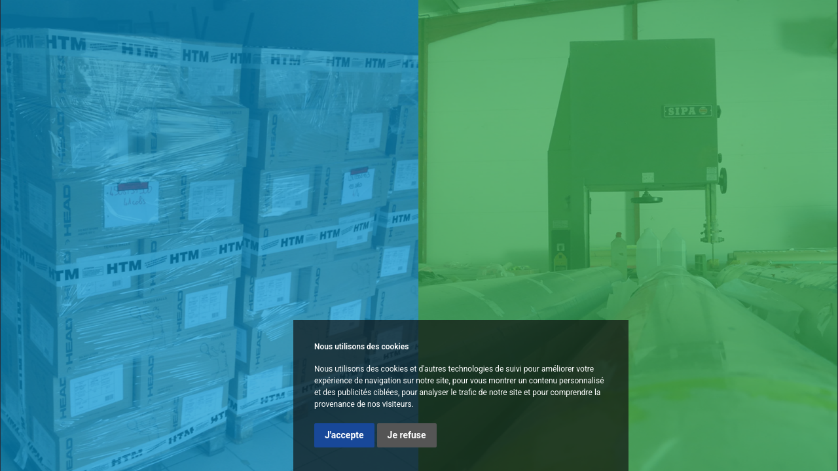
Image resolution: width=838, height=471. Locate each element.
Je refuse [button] (407, 435)
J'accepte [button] (344, 435)
